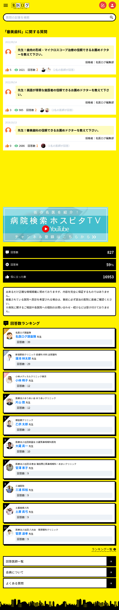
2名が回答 (64, 70)
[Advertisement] (59, 179)
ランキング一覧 (104, 549)
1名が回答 (58, 146)
